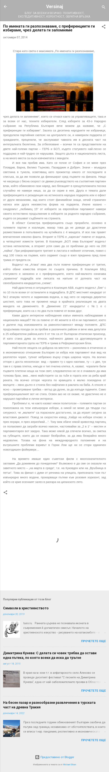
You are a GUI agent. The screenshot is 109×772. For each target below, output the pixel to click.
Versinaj (54, 6)
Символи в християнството (26, 608)
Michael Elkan (69, 764)
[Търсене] (103, 8)
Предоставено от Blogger (54, 757)
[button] (103, 27)
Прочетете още (93, 641)
